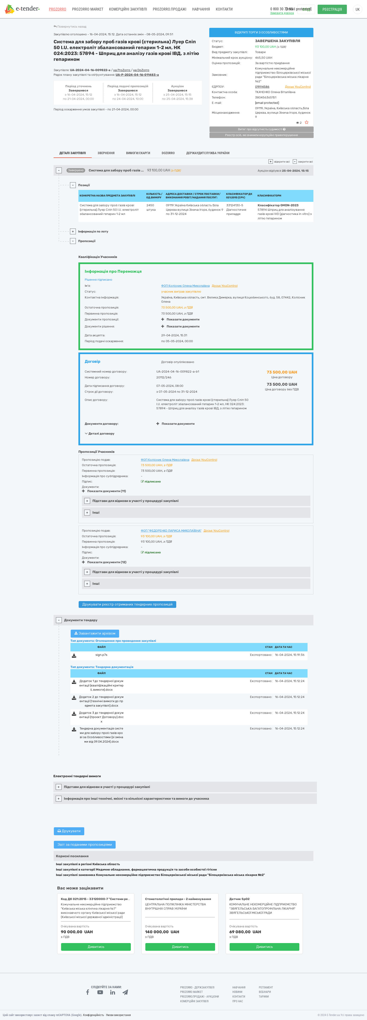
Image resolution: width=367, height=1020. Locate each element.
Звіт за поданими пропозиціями (85, 844)
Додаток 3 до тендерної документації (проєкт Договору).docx (101, 717)
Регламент (266, 987)
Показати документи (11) (104, 491)
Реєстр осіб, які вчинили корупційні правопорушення (261, 135)
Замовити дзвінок (282, 13)
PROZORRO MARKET (87, 9)
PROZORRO (57, 9)
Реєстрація (332, 9)
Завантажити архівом (94, 633)
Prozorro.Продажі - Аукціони (199, 996)
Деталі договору (99, 433)
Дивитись (96, 947)
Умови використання (118, 1015)
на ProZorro (122, 70)
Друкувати (69, 831)
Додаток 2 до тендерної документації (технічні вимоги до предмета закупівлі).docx (101, 701)
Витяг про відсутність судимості (261, 129)
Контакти (224, 9)
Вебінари (265, 992)
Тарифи (264, 996)
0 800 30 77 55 (281, 9)
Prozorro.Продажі (169, 9)
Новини (237, 992)
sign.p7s (101, 655)
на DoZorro (141, 70)
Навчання (201, 9)
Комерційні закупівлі (128, 9)
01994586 (262, 86)
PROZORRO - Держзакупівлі (197, 987)
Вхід (306, 9)
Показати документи (180, 319)
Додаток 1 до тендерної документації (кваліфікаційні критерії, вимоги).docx (101, 685)
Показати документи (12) (104, 562)
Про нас (237, 1001)
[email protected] (267, 103)
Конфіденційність (93, 1015)
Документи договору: (101, 423)
